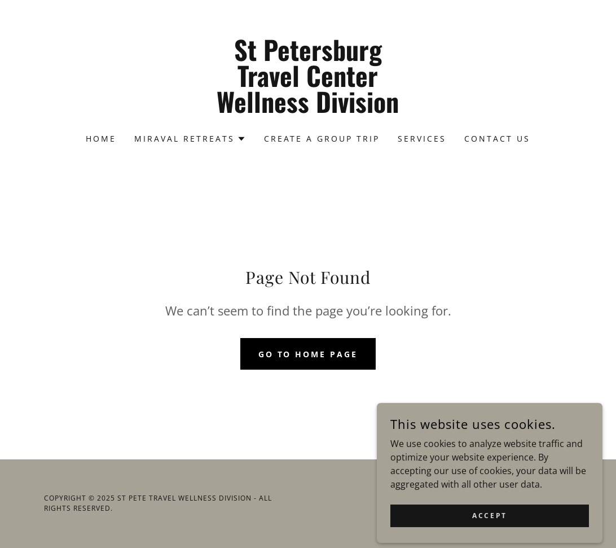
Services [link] (422, 138)
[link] (308, 109)
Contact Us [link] (497, 138)
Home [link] (101, 138)
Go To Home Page (308, 354)
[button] (190, 139)
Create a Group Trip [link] (322, 138)
